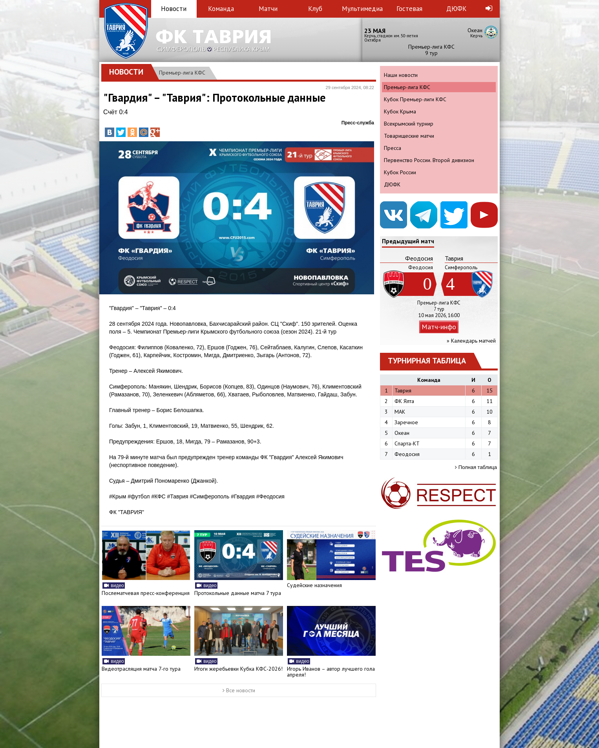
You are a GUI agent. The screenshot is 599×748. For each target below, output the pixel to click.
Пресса (392, 147)
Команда (221, 8)
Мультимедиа (362, 8)
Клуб (315, 8)
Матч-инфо (439, 326)
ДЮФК (456, 8)
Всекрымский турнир (408, 123)
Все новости (239, 690)
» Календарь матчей (471, 341)
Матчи (268, 8)
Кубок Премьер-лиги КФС (415, 99)
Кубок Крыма (400, 111)
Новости (173, 8)
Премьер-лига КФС (182, 72)
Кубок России (400, 172)
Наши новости (401, 74)
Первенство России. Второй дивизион (429, 160)
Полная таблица (476, 467)
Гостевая (409, 8)
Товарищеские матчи (409, 135)
